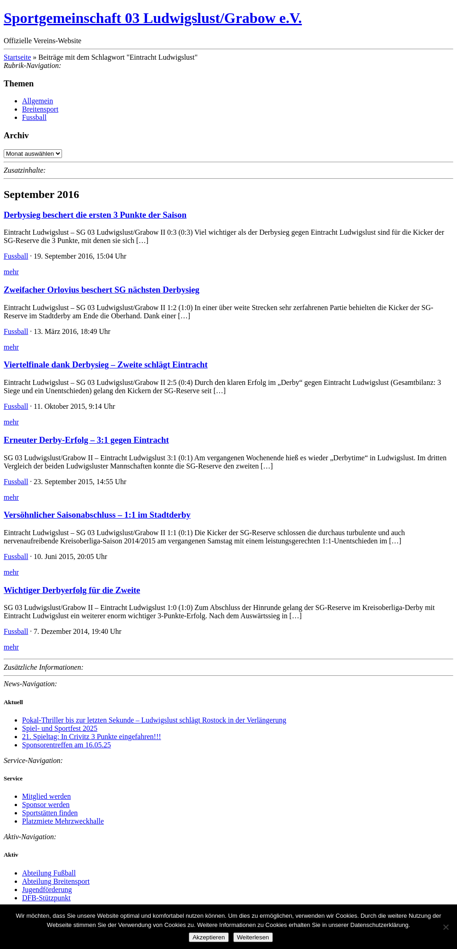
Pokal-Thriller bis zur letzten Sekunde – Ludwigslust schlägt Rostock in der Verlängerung (154, 720)
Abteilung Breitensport (56, 881)
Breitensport (40, 109)
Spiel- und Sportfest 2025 (59, 728)
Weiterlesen (253, 937)
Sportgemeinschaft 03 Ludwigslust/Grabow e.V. (153, 18)
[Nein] (445, 927)
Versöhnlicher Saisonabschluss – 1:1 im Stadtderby (97, 515)
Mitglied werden (46, 796)
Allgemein (37, 101)
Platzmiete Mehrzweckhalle (63, 821)
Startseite (17, 57)
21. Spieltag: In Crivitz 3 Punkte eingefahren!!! (91, 736)
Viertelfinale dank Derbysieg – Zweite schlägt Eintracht (106, 364)
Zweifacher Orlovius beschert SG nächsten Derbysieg (101, 289)
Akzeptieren (208, 937)
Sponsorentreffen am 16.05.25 (66, 745)
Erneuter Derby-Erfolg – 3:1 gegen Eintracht (86, 440)
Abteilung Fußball (49, 873)
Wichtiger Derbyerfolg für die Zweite (72, 590)
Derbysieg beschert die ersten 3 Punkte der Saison (95, 215)
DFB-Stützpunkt (46, 898)
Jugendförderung (47, 889)
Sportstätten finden (50, 813)
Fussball (34, 117)
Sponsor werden (46, 804)
